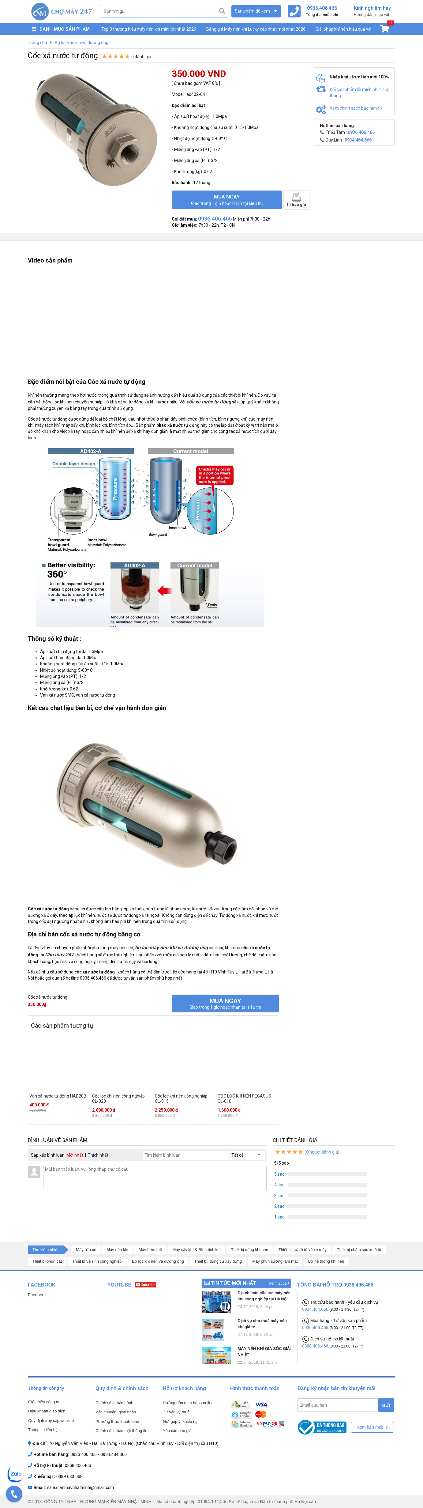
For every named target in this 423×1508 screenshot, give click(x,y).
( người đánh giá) (307, 1152)
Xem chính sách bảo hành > (356, 108)
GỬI (386, 1405)
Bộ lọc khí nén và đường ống (158, 1261)
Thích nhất (98, 1155)
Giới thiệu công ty (43, 1402)
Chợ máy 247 (59, 955)
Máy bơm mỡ (150, 1249)
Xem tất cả (279, 1283)
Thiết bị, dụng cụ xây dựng (218, 1261)
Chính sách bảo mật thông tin (121, 1430)
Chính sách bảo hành (114, 1402)
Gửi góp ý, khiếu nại (180, 1421)
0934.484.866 (316, 1309)
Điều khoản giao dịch (46, 1411)
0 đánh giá (141, 56)
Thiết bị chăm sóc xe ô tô (359, 1249)
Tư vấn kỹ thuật (177, 1412)
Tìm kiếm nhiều (45, 1249)
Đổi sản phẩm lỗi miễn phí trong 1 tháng (361, 92)
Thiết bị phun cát (47, 1261)
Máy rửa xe (86, 1249)
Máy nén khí (117, 1249)
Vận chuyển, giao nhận (115, 1412)
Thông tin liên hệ (43, 1429)
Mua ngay (227, 200)
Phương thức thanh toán (117, 1421)
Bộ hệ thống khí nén (326, 1261)
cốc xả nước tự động (208, 402)
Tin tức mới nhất (233, 1283)
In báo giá (296, 200)
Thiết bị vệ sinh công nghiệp (97, 1261)
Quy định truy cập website (51, 1420)
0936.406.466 (316, 1327)
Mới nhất (74, 1155)
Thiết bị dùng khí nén (249, 1249)
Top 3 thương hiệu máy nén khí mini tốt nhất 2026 (148, 29)
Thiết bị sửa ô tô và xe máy (303, 1249)
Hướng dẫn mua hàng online (188, 1402)
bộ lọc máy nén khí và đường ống (171, 948)
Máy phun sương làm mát (275, 1261)
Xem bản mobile (372, 1427)
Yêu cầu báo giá (177, 1430)
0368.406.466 (316, 1346)
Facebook (37, 1294)
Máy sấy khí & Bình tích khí (197, 1249)
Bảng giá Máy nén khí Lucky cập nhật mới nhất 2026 (255, 29)
